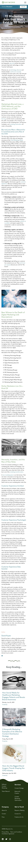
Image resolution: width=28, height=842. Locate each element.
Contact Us (18, 813)
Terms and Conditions (16, 832)
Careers (4, 813)
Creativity (4, 704)
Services (18, 784)
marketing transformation (16, 472)
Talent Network (6, 791)
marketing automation (15, 124)
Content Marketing (4, 787)
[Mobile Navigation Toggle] (25, 2)
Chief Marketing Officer (17, 140)
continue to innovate (15, 72)
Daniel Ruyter (6, 635)
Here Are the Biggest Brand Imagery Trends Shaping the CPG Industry (13, 768)
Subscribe (23, 6)
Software (4, 784)
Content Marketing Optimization (18, 798)
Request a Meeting (19, 810)
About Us (4, 810)
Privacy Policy (5, 832)
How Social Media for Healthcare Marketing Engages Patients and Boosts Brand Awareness (13, 696)
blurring (3, 119)
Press (3, 817)
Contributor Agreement (8, 834)
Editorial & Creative (17, 792)
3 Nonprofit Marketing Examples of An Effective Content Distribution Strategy (12, 732)
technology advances (15, 70)
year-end (12, 63)
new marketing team (8, 475)
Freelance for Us (19, 817)
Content (7, 7)
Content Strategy (19, 788)
